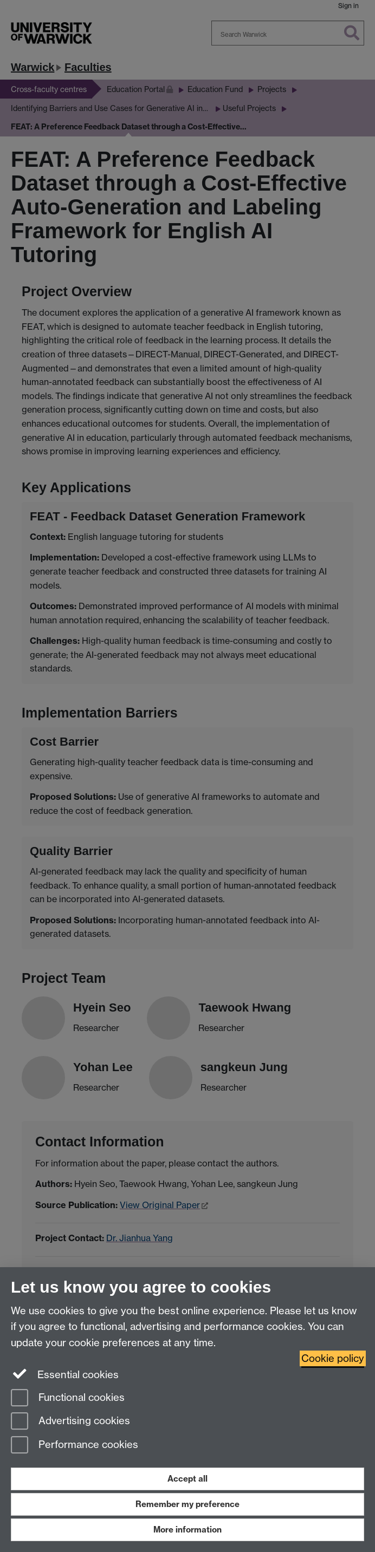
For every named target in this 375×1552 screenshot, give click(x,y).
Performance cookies (74, 1446)
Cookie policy (332, 1358)
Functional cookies (68, 1398)
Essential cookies (65, 1374)
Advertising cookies (70, 1422)
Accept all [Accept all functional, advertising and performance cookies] (187, 1478)
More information (187, 1529)
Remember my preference (187, 1504)
